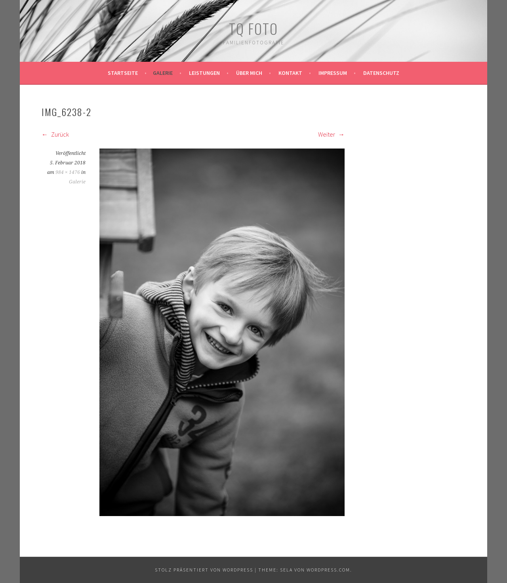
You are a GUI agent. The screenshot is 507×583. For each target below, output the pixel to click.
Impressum (332, 72)
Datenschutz (381, 72)
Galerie (163, 72)
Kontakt (290, 72)
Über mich (249, 72)
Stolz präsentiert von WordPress (204, 570)
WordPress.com (328, 570)
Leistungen (204, 72)
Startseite (123, 72)
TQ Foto (253, 28)
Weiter (331, 134)
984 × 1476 (67, 172)
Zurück (55, 134)
